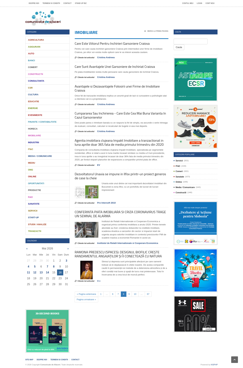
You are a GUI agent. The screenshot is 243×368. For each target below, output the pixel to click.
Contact (67, 3)
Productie (34, 190)
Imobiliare (34, 135)
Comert (32, 67)
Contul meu (187, 3)
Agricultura (36, 40)
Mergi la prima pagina (156, 31)
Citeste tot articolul (84, 57)
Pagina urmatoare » (86, 299)
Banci (31, 60)
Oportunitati (36, 183)
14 (47, 272)
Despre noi (34, 3)
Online (32, 176)
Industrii (33, 142)
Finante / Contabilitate (42, 122)
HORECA (32, 129)
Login (199, 3)
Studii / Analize (37, 224)
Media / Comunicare (40, 156)
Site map (29, 360)
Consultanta (36, 81)
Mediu (31, 163)
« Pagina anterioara (86, 294)
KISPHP (214, 365)
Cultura (33, 94)
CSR (30, 88)
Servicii (32, 210)
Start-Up (33, 217)
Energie (33, 108)
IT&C (30, 149)
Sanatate (33, 204)
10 (135, 294)
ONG (30, 169)
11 (28, 272)
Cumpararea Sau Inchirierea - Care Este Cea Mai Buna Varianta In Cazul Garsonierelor (120, 115)
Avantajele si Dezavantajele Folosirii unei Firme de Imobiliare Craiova (117, 88)
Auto (31, 53)
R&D (30, 197)
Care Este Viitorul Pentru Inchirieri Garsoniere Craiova (112, 43)
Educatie (33, 101)
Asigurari (34, 47)
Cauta (179, 47)
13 (41, 272)
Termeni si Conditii (51, 3)
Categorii (31, 32)
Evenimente (35, 115)
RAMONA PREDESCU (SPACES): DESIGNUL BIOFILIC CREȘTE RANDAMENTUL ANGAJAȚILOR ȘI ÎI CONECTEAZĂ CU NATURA (118, 254)
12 (34, 272)
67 (148, 294)
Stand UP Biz (81, 3)
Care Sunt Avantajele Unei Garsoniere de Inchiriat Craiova (115, 66)
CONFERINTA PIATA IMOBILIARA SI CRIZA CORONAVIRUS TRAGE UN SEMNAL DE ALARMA (120, 214)
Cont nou (210, 3)
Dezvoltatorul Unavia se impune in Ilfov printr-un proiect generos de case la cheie (120, 176)
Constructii (35, 74)
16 (60, 272)
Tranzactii (34, 231)
